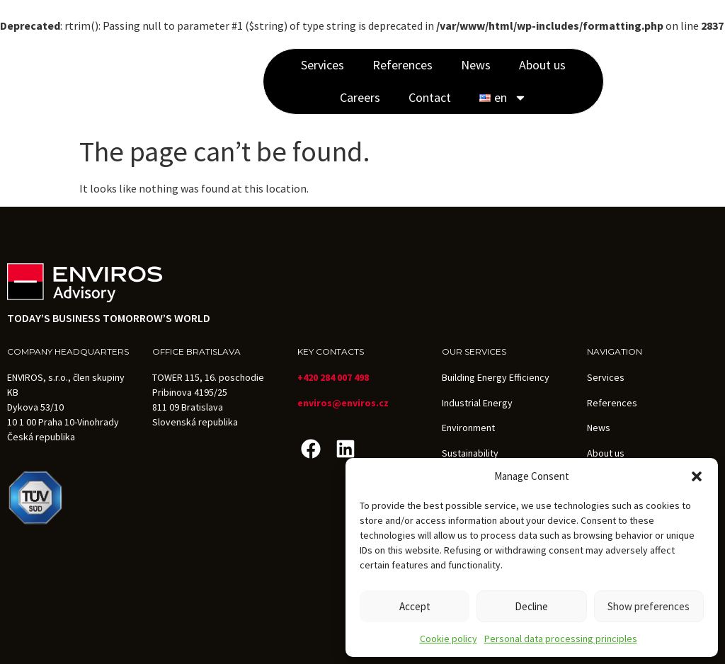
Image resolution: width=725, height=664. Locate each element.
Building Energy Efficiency (495, 377)
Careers (360, 97)
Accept (414, 606)
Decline (531, 606)
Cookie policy (448, 638)
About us (542, 65)
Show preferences (648, 606)
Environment (468, 427)
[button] (697, 476)
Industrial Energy (477, 402)
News (476, 65)
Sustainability (470, 453)
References (402, 65)
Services (322, 65)
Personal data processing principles (560, 638)
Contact (430, 97)
